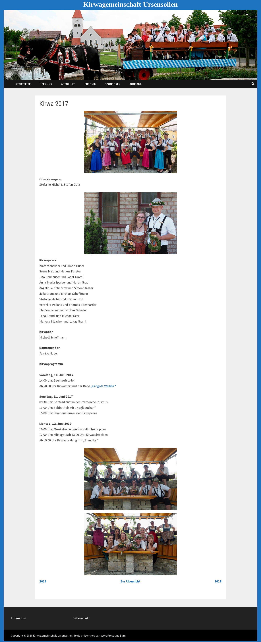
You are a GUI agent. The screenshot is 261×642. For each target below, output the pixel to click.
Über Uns (46, 84)
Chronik (90, 84)
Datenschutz (81, 618)
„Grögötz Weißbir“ (103, 386)
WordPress (107, 635)
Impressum (18, 618)
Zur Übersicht (130, 581)
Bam (123, 635)
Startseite (23, 84)
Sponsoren (112, 84)
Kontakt (135, 84)
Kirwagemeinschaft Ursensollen (130, 4)
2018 (218, 581)
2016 (43, 581)
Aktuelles (68, 84)
